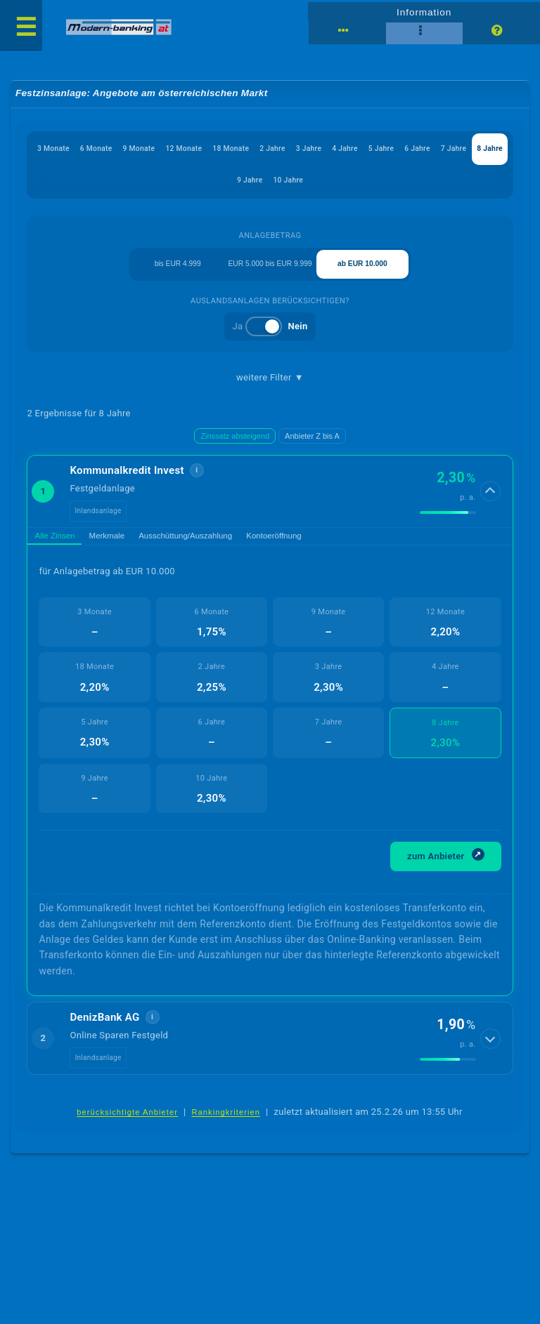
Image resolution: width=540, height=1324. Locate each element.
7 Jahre (207, 184)
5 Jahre (432, 150)
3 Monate (71, 150)
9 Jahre (288, 184)
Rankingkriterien (226, 1129)
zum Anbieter (445, 871)
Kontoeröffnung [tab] (328, 548)
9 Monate (165, 150)
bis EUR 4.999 (177, 271)
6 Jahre (472, 150)
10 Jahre (330, 184)
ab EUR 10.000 (363, 271)
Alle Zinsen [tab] (61, 548)
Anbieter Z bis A (312, 446)
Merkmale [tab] (127, 548)
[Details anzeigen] (491, 501)
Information (423, 11)
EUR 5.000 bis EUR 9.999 (270, 270)
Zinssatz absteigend (234, 446)
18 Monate (266, 150)
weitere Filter (270, 387)
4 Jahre (392, 150)
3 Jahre (352, 150)
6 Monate (118, 150)
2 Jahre (312, 150)
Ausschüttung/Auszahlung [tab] (222, 548)
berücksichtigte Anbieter (127, 1129)
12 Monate (214, 150)
